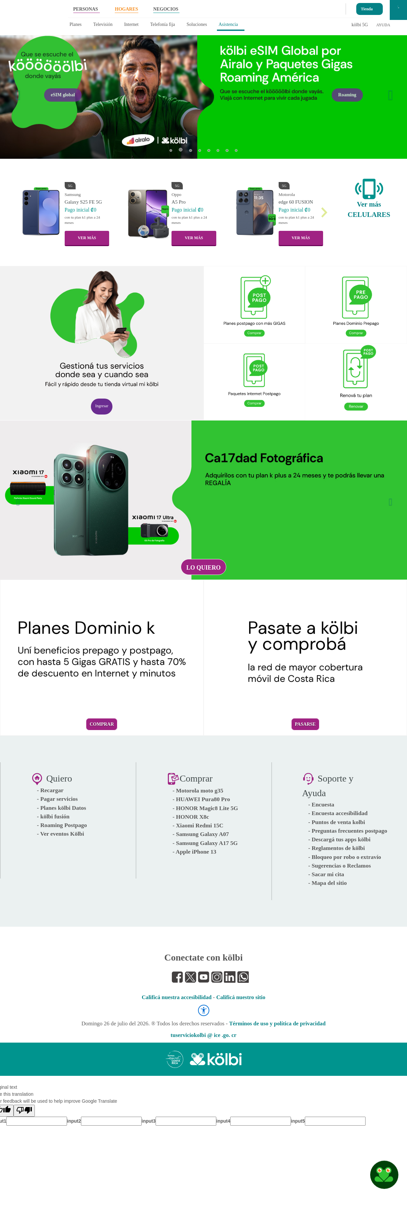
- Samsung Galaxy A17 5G (204, 843)
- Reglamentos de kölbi (336, 848)
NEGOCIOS (165, 9)
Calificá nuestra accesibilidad (177, 997)
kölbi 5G (360, 24)
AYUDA (383, 25)
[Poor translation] (24, 1111)
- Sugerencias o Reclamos (339, 865)
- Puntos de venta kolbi (336, 822)
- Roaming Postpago (62, 825)
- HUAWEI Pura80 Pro (201, 799)
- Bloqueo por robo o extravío (344, 857)
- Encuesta (321, 804)
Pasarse (305, 724)
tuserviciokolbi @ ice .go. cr (203, 1035)
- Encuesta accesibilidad (338, 813)
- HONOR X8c (190, 816)
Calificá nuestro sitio (240, 997)
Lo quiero (203, 567)
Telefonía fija (162, 24)
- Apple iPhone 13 (194, 851)
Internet (131, 24)
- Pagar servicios (57, 798)
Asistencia (228, 24)
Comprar (102, 724)
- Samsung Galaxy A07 (200, 834)
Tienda (367, 7)
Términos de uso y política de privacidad (277, 1023)
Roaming (347, 94)
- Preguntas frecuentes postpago (347, 830)
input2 (74, 1121)
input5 (298, 1121)
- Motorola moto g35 (197, 790)
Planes (76, 24)
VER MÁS (87, 237)
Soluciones (197, 24)
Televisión (102, 24)
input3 (149, 1121)
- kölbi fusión (53, 816)
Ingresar (101, 406)
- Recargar (50, 790)
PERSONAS (85, 9)
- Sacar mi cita (326, 874)
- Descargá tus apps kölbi (339, 839)
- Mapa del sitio (327, 883)
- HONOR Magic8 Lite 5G (205, 808)
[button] (16, 91)
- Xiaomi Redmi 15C (197, 825)
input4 (223, 1121)
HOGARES (126, 9)
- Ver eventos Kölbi (60, 833)
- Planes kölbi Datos (61, 807)
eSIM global (63, 94)
